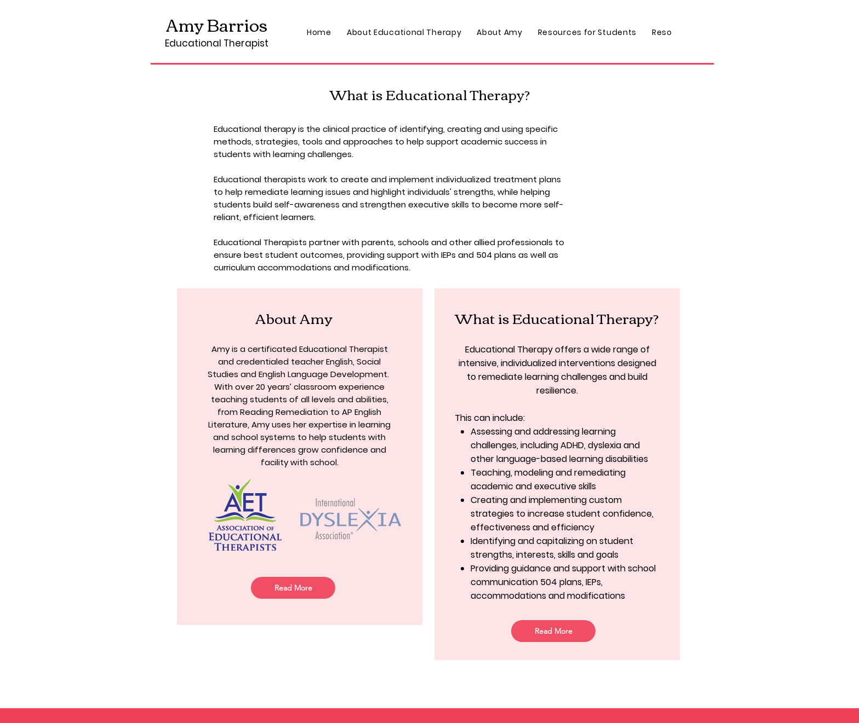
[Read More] (293, 588)
